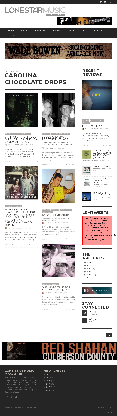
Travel (68, 210)
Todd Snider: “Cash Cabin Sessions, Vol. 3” (101, 180)
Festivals (55, 210)
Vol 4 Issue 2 (47, 212)
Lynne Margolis (14, 145)
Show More (91, 278)
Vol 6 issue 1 (64, 133)
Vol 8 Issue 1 (26, 133)
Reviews (16, 133)
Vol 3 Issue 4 (53, 284)
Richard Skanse (14, 228)
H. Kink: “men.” (92, 125)
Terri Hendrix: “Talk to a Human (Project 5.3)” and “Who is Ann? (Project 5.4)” (102, 154)
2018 (89, 272)
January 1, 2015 (27, 145)
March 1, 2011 (63, 222)
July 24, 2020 (104, 129)
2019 (89, 269)
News (7, 206)
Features (46, 133)
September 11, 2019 (103, 160)
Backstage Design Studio (103, 407)
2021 (89, 262)
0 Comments (33, 161)
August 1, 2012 (26, 228)
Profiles (54, 133)
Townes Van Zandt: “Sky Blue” (102, 194)
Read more (9, 161)
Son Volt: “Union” (102, 166)
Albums (8, 133)
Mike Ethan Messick (101, 185)
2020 (89, 265)
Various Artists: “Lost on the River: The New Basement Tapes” (21, 139)
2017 (89, 275)
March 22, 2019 (98, 187)
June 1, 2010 (62, 293)
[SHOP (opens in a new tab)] (11, 35)
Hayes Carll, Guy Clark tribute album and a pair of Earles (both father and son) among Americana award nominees (20, 217)
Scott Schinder (99, 169)
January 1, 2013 (64, 148)
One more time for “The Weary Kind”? (56, 288)
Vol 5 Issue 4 (16, 206)
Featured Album (97, 120)
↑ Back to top (107, 412)
